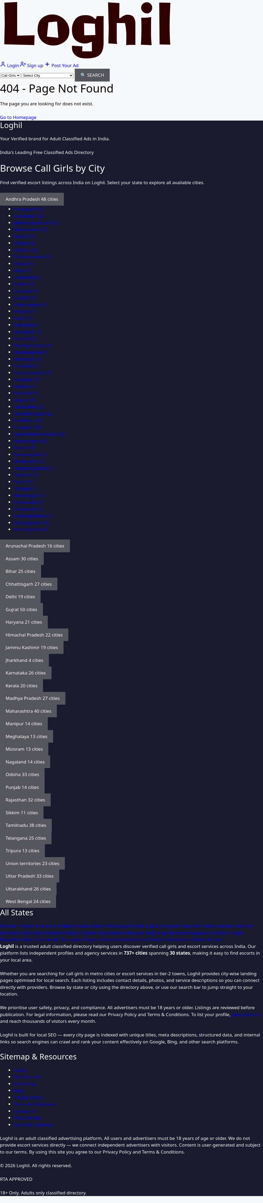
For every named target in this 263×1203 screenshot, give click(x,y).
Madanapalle (31, 352)
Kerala (53, 933)
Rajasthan (11, 939)
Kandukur (27, 332)
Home (20, 1070)
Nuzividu (26, 393)
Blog (18, 1090)
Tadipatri (26, 475)
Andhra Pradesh (18, 926)
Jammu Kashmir (236, 926)
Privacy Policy (28, 1097)
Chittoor (26, 250)
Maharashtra (111, 933)
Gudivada (27, 277)
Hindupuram (30, 304)
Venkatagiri (29, 495)
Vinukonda (28, 509)
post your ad (245, 1014)
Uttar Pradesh (152, 939)
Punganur (27, 427)
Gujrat (153, 926)
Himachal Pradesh (199, 926)
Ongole (25, 400)
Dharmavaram (32, 256)
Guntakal (26, 291)
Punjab (235, 933)
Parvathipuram (33, 413)
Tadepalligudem (34, 468)
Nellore (25, 386)
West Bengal (209, 939)
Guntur (24, 297)
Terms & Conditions (34, 1104)
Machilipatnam (33, 345)
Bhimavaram (30, 229)
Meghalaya (157, 933)
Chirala (24, 243)
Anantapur (28, 216)
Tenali (23, 482)
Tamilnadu (49, 939)
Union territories (118, 939)
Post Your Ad (27, 1077)
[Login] (10, 65)
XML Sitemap (27, 1118)
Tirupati (25, 488)
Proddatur (28, 420)
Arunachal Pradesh (56, 926)
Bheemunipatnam (36, 222)
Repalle (25, 447)
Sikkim (29, 939)
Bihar (98, 926)
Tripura (92, 939)
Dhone (24, 263)
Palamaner (28, 406)
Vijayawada (29, 502)
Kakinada (27, 325)
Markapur (27, 359)
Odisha (219, 933)
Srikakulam (29, 461)
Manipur (135, 933)
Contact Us (25, 1111)
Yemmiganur (31, 529)
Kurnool (25, 338)
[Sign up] (32, 65)
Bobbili (24, 236)
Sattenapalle (30, 454)
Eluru (22, 270)
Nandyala (27, 366)
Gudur (24, 284)
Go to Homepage (18, 117)
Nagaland (201, 933)
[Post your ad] (61, 65)
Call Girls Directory (33, 1124)
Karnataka (34, 933)
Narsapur (27, 379)
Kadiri (23, 318)
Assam (84, 926)
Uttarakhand (182, 939)
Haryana (169, 926)
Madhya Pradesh (79, 933)
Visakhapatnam (33, 515)
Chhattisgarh (119, 926)
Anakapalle (29, 209)
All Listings (25, 1084)
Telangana (72, 939)
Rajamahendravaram (39, 434)
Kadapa (25, 311)
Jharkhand (11, 933)
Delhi (140, 926)
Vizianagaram (31, 522)
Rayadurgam (30, 441)
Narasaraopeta (33, 372)
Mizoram (180, 933)
